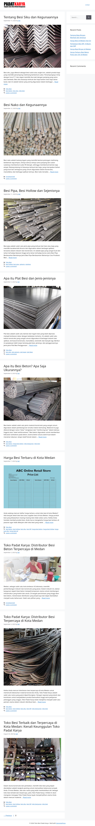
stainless (28, 264)
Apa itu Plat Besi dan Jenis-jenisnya (30, 278)
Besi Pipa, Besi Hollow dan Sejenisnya (32, 190)
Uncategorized (10, 176)
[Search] (88, 17)
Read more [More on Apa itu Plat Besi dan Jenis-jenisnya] (33, 345)
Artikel (87, 5)
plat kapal (23, 352)
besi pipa (16, 264)
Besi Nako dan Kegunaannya (25, 105)
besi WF (29, 529)
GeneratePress (61, 823)
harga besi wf (14, 531)
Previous (8, 815)
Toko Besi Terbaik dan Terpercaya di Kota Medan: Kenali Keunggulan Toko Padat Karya (32, 726)
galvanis (22, 264)
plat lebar (30, 352)
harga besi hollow (48, 529)
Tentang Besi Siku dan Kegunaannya (31, 17)
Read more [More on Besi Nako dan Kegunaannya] (54, 172)
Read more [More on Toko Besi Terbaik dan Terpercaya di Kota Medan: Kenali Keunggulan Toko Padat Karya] (27, 797)
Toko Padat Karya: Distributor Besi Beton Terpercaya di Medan (29, 547)
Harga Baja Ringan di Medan (80, 49)
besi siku (15, 91)
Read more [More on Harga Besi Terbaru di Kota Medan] (49, 522)
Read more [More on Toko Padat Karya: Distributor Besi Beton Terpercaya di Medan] (46, 598)
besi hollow (9, 264)
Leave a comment (11, 93)
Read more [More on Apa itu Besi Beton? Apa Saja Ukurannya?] (42, 437)
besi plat (8, 352)
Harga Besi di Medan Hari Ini (80, 41)
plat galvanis (15, 352)
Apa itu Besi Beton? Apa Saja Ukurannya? (25, 368)
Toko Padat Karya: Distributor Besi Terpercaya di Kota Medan (29, 619)
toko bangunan (29, 444)
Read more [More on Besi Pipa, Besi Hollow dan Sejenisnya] (13, 258)
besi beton (9, 91)
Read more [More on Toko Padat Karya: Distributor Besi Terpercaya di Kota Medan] (42, 702)
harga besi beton (18, 444)
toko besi (22, 91)
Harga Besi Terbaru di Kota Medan (29, 457)
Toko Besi (9, 89)
